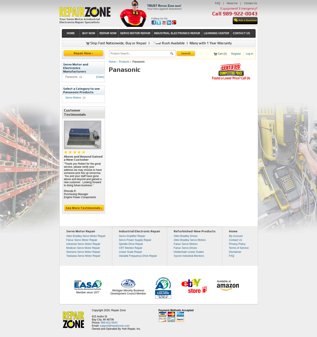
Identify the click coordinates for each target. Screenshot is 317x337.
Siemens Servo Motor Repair (83, 251)
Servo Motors (73, 97)
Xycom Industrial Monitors (189, 255)
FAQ (217, 3)
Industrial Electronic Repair (139, 231)
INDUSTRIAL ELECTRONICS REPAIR (177, 33)
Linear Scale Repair (130, 251)
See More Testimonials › (84, 208)
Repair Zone (118, 310)
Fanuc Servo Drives (185, 247)
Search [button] (185, 53)
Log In (249, 53)
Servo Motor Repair (80, 231)
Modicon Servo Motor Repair (83, 247)
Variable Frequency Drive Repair (138, 255)
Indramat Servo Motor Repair (83, 244)
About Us (232, 3)
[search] (139, 53)
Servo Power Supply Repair (135, 240)
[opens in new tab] (154, 23)
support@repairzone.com (115, 325)
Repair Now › (83, 53)
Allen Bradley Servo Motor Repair (85, 236)
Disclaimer (235, 251)
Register (236, 53)
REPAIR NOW (108, 33)
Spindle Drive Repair (131, 244)
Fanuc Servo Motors (185, 244)
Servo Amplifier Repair (132, 236)
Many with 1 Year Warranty (211, 43)
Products (124, 61)
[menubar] (157, 33)
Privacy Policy (237, 244)
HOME (71, 33)
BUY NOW (88, 33)
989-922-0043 (240, 14)
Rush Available (168, 43)
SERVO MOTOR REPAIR (135, 33)
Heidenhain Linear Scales (189, 251)
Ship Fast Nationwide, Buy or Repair (116, 43)
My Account (236, 236)
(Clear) (100, 76)
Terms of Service (239, 247)
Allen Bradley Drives (185, 236)
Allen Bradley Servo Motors (190, 240)
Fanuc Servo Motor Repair (81, 240)
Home (112, 61)
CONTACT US (241, 33)
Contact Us (250, 3)
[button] (171, 54)
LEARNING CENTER (216, 33)
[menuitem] (71, 33)
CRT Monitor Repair (130, 247)
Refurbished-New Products (195, 231)
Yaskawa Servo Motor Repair (83, 255)
